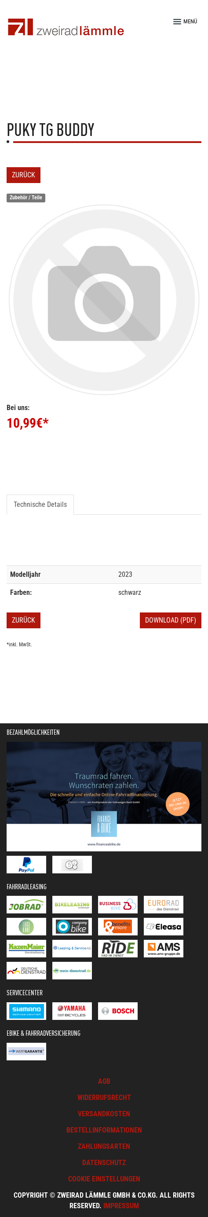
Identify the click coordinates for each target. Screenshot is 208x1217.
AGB (104, 1081)
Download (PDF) (170, 620)
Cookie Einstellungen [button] (104, 1179)
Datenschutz (104, 1162)
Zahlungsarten (104, 1146)
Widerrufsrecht (104, 1097)
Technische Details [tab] (40, 504)
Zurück (23, 175)
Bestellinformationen (104, 1130)
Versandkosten (104, 1114)
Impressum (121, 1206)
